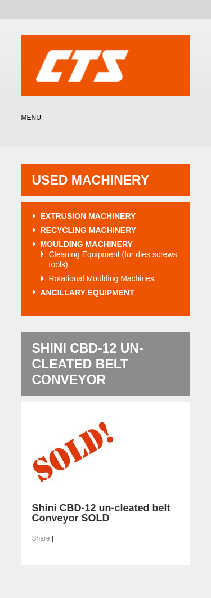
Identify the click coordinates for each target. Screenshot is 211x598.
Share (41, 538)
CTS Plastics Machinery (105, 66)
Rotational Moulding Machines (102, 278)
